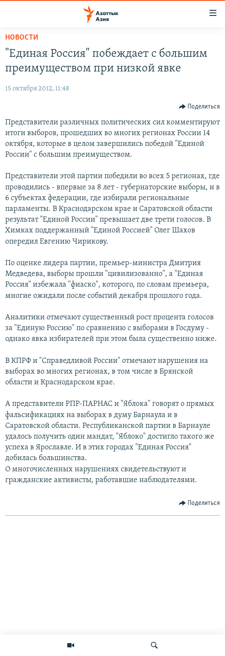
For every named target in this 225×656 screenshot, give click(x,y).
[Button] (199, 106)
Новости (21, 38)
